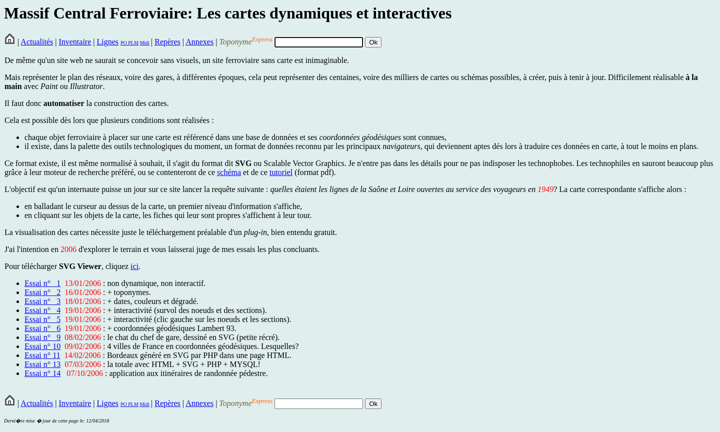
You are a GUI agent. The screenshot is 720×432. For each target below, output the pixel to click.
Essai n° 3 (42, 301)
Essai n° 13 (42, 364)
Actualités (36, 42)
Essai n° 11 (42, 355)
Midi (144, 43)
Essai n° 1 (42, 283)
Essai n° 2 (42, 292)
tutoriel (281, 172)
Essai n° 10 (42, 346)
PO (123, 43)
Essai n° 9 (42, 337)
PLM (132, 43)
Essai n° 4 (42, 310)
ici (134, 266)
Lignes (107, 42)
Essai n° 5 (42, 319)
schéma (229, 172)
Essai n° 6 (42, 328)
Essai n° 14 (42, 373)
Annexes (200, 42)
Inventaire (74, 42)
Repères (167, 42)
